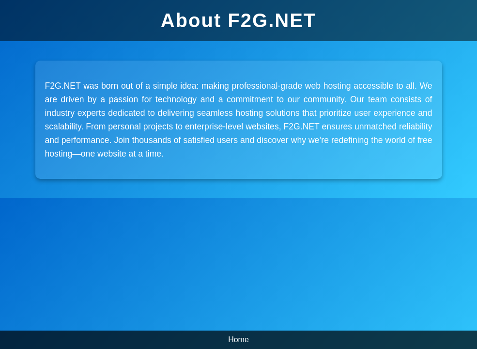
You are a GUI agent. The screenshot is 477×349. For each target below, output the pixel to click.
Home (238, 339)
